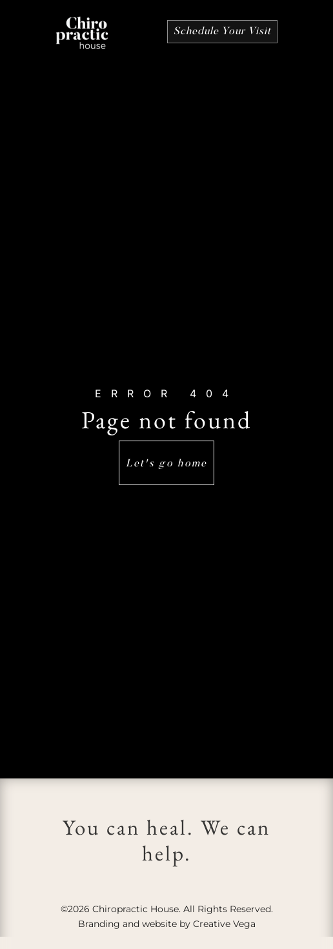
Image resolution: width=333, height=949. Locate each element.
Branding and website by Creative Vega (167, 924)
